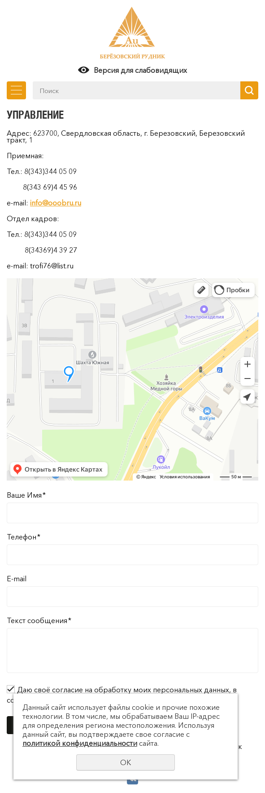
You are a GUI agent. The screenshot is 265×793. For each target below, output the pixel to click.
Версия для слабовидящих (140, 70)
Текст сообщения (39, 620)
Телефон (23, 536)
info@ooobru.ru (55, 202)
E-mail (16, 578)
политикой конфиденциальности (79, 743)
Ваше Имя (26, 494)
